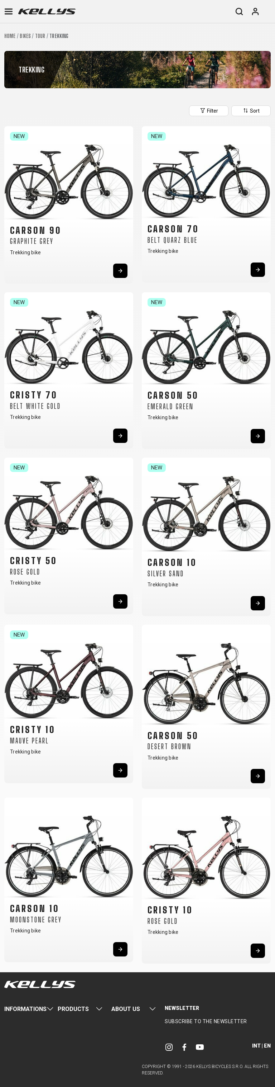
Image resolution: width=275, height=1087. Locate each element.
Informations (25, 1009)
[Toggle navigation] (8, 11)
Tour (40, 36)
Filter (208, 110)
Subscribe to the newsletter (206, 1021)
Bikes (25, 36)
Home (9, 36)
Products (73, 1009)
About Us (125, 1009)
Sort (251, 110)
